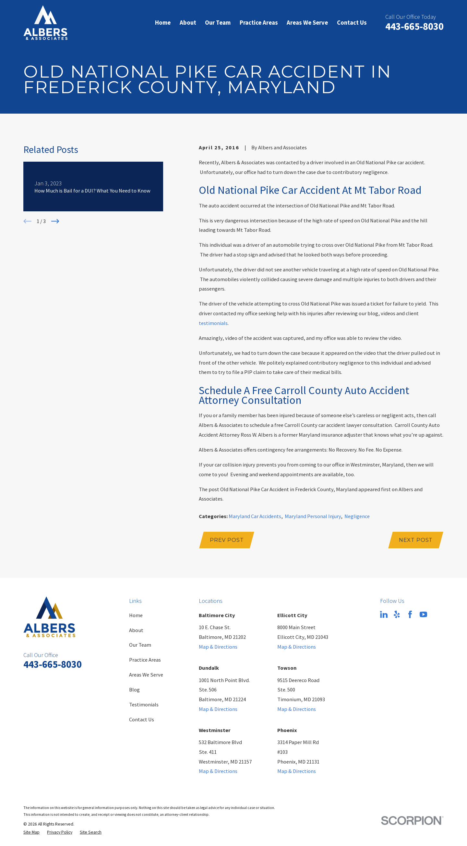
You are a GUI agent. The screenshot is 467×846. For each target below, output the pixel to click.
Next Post (416, 540)
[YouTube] (423, 614)
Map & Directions (218, 646)
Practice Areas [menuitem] (259, 22)
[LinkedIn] (384, 614)
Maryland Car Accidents (255, 516)
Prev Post (227, 540)
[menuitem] (31, 832)
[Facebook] (410, 614)
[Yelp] (397, 614)
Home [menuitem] (163, 22)
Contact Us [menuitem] (352, 22)
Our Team (140, 644)
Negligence (357, 516)
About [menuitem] (188, 22)
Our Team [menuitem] (218, 22)
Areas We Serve (146, 674)
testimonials (213, 323)
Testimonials (144, 704)
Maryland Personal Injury (313, 516)
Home (136, 615)
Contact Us (141, 719)
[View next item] (55, 221)
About (136, 630)
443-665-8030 (414, 26)
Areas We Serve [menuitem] (307, 22)
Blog (134, 689)
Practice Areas (145, 659)
